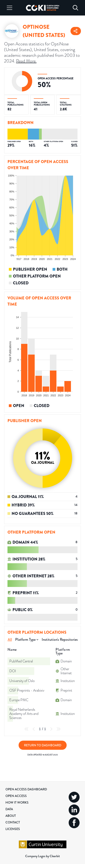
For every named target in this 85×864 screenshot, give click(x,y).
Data (9, 809)
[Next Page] (51, 729)
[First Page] (26, 729)
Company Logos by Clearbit (42, 856)
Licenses (12, 829)
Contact (12, 822)
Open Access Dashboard (26, 789)
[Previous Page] (33, 729)
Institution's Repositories (60, 639)
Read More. (26, 61)
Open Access (16, 796)
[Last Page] (58, 729)
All (10, 639)
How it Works (17, 802)
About (10, 815)
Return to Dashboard (42, 745)
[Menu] (9, 7)
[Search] (75, 7)
